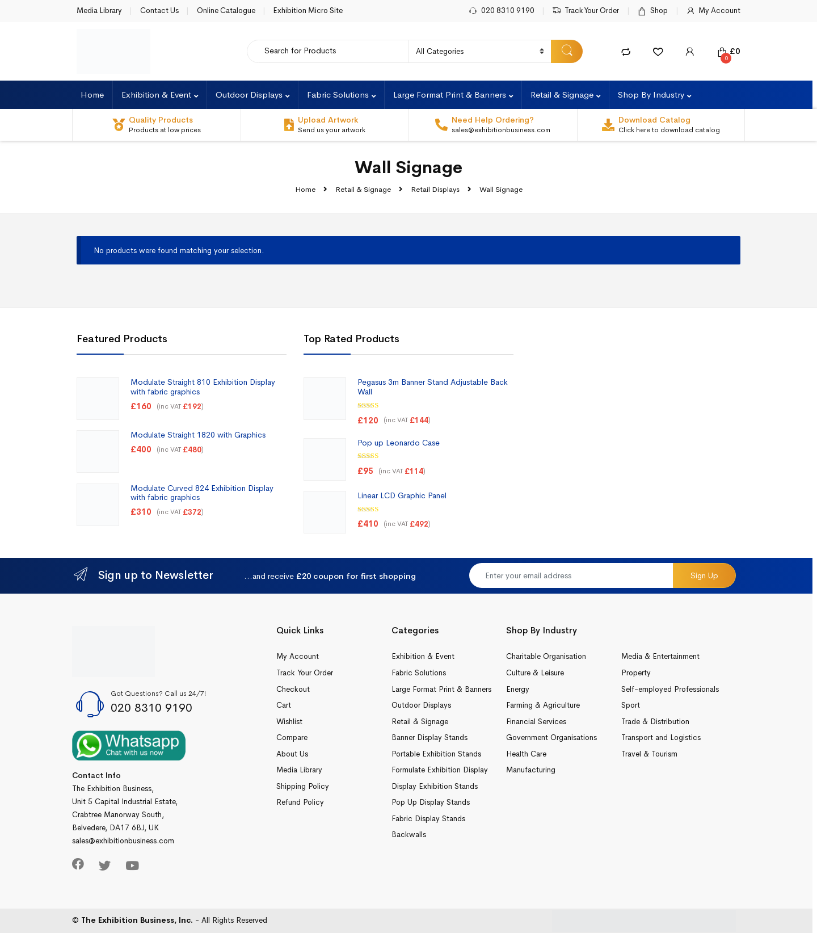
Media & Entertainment (660, 656)
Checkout (293, 689)
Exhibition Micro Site (308, 10)
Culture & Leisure (535, 673)
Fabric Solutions (338, 94)
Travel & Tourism (649, 754)
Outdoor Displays (249, 94)
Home (92, 94)
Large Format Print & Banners (449, 94)
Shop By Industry (651, 94)
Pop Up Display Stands (430, 802)
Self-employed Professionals (670, 689)
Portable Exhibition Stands (436, 754)
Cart (283, 705)
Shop (652, 11)
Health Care (526, 754)
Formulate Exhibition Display (439, 770)
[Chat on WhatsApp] (129, 745)
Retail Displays (435, 189)
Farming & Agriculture (543, 705)
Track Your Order (585, 11)
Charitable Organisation (546, 656)
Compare (292, 737)
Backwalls (408, 834)
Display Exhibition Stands (434, 786)
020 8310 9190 (501, 11)
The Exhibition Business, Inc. (137, 920)
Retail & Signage (561, 94)
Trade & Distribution (655, 721)
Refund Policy (300, 802)
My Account (713, 11)
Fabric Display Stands (428, 818)
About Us (292, 754)
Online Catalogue (226, 10)
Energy (517, 689)
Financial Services (536, 721)
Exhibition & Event (156, 94)
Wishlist (289, 721)
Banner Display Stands (429, 737)
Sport (630, 705)
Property (636, 673)
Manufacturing (530, 770)
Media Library (99, 10)
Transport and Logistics (661, 737)
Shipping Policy (302, 786)
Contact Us (159, 10)
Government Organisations (551, 737)
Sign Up (704, 575)
